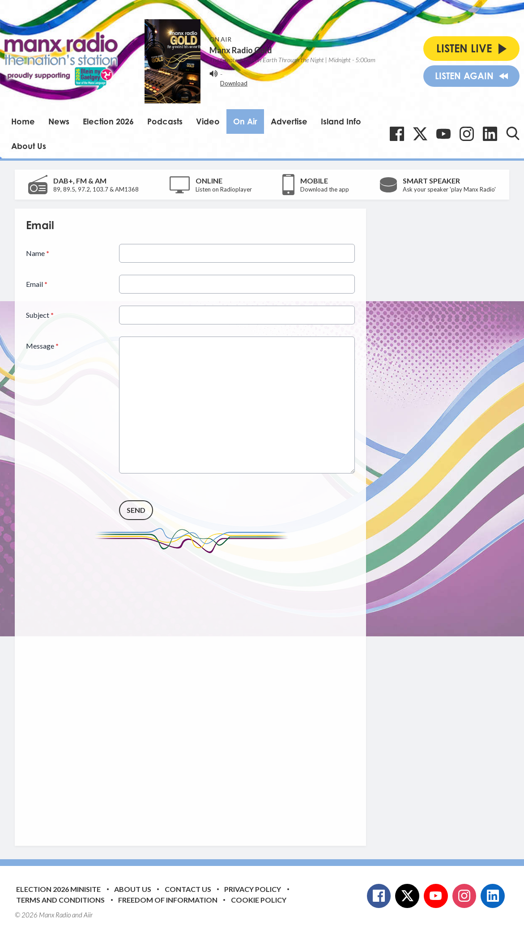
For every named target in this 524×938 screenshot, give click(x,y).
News (58, 121)
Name (37, 253)
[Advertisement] (194, 693)
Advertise (289, 121)
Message (42, 345)
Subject (40, 315)
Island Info (341, 121)
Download (233, 83)
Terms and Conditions (60, 899)
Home (23, 121)
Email (36, 284)
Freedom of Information (167, 899)
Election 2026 (108, 121)
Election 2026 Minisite (58, 889)
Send (136, 510)
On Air (245, 121)
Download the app (324, 189)
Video (208, 121)
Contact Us (188, 889)
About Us (28, 146)
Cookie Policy (258, 899)
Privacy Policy (252, 889)
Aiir (88, 915)
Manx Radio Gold (240, 50)
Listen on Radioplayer (224, 189)
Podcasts (165, 121)
